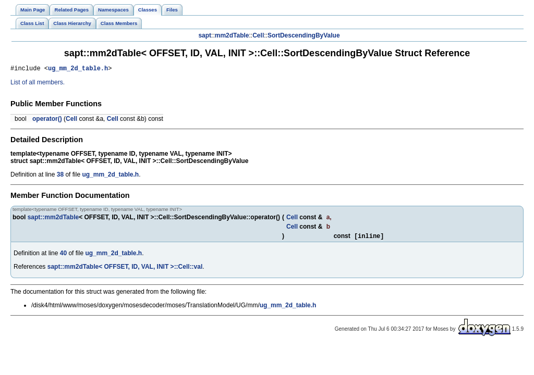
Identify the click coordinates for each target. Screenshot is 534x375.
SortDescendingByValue (304, 35)
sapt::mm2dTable (53, 218)
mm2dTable (232, 35)
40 (63, 255)
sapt (204, 35)
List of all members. (37, 84)
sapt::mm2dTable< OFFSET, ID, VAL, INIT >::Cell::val (125, 269)
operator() (47, 120)
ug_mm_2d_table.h (78, 69)
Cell (258, 35)
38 (60, 176)
